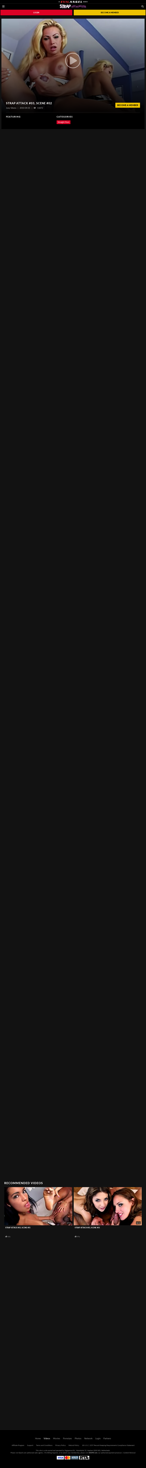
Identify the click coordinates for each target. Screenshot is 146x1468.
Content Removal (129, 1453)
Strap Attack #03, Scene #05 (18, 1228)
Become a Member (127, 105)
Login (36, 12)
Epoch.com (22, 1453)
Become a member (110, 12)
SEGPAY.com (93, 1453)
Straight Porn (63, 122)
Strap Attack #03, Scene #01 (87, 1228)
